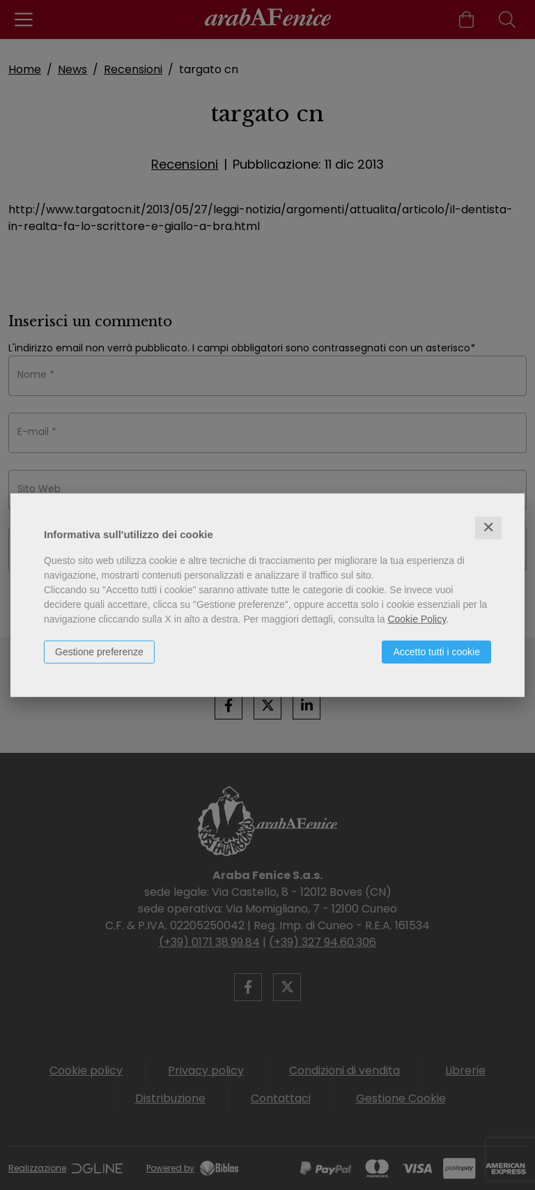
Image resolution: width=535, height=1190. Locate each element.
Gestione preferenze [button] (99, 651)
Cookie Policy (416, 619)
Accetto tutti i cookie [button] (436, 651)
